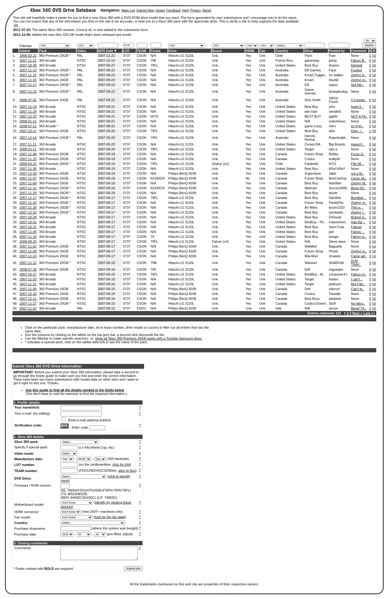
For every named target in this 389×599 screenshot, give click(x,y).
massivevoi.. (338, 222)
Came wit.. (359, 178)
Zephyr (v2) (220, 164)
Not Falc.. (358, 284)
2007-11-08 (27, 154)
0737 (126, 55)
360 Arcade (47, 60)
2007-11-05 (27, 232)
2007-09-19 (106, 154)
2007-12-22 (106, 55)
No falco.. (358, 303)
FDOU (141, 308)
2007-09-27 (106, 65)
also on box (127, 470)
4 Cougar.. (359, 100)
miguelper (336, 269)
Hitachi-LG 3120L (181, 55)
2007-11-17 (27, 85)
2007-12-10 (27, 212)
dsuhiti (334, 80)
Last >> (369, 313)
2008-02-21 (27, 55)
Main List (128, 10)
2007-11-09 (27, 183)
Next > (357, 313)
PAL (80, 55)
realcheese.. (338, 121)
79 (152, 236)
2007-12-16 (27, 173)
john (332, 106)
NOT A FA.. (359, 116)
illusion (334, 65)
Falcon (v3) (220, 241)
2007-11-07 (27, 178)
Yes (248, 55)
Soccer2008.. (339, 188)
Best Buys (312, 298)
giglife (333, 116)
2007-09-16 (106, 263)
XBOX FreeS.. (334, 100)
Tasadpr (335, 294)
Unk (262, 55)
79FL (154, 65)
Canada (281, 154)
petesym (335, 284)
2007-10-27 (27, 131)
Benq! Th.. (359, 308)
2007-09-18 (106, 178)
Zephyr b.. (358, 75)
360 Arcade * (48, 126)
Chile (279, 55)
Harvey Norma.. (310, 137)
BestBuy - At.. (315, 274)
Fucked (356, 70)
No (248, 178)
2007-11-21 (27, 60)
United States (285, 65)
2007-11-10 (27, 256)
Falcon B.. (358, 60)
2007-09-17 (106, 198)
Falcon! (356, 227)
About (206, 10)
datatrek (335, 298)
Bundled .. (358, 198)
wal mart (311, 111)
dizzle (333, 193)
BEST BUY (313, 116)
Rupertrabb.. (338, 137)
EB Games (313, 70)
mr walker (336, 75)
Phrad (333, 251)
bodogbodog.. (339, 91)
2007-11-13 (27, 70)
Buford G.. (358, 217)
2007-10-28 (27, 217)
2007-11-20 (27, 202)
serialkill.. (336, 111)
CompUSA (312, 144)
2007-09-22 (106, 70)
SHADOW (336, 263)
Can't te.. (357, 289)
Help (185, 10)
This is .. (357, 207)
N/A (153, 55)
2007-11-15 (27, 75)
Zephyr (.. (358, 212)
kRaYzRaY (337, 168)
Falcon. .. (358, 232)
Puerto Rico (284, 60)
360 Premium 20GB (53, 80)
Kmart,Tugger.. (315, 75)
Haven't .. (358, 144)
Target (309, 149)
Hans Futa (336, 227)
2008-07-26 (27, 269)
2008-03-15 (27, 164)
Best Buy (311, 65)
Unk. (215, 55)
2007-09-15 (106, 303)
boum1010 (337, 207)
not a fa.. (357, 173)
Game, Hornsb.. (311, 91)
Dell (307, 289)
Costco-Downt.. (316, 303)
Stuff (332, 303)
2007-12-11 (27, 298)
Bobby (333, 154)
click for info (121, 464)
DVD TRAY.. (356, 262)
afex (332, 131)
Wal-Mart (311, 256)
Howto (160, 10)
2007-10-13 (106, 60)
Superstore (313, 173)
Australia (281, 70)
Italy (278, 308)
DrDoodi (335, 217)
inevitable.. (337, 212)
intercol (334, 289)
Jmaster (335, 256)
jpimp (333, 60)
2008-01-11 (27, 121)
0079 (154, 116)
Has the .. (358, 222)
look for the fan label (110, 517)
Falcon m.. (359, 236)
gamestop (312, 60)
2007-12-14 (27, 137)
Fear (332, 55)
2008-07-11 (27, 126)
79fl (153, 60)
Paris (308, 55)
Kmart (309, 80)
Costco (310, 159)
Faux (332, 70)
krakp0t (334, 159)
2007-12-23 (27, 116)
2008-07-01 (27, 100)
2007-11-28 (27, 207)
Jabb (332, 173)
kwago (334, 236)
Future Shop (314, 154)
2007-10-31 (27, 222)
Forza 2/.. (358, 154)
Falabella (311, 164)
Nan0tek (335, 183)
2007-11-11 (27, 144)
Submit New (145, 10)
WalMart (311, 246)
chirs (332, 126)
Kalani (333, 279)
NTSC (81, 60)
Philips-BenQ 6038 (182, 173)
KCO (332, 164)
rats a (333, 149)
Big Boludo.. (338, 144)
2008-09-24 (27, 241)
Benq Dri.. (358, 188)
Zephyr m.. (359, 80)
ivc (16, 25)
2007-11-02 (27, 246)
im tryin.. (357, 126)
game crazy (313, 126)
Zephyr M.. (359, 183)
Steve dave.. (338, 241)
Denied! (357, 65)
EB (307, 85)
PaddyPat (336, 202)
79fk (153, 263)
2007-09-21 (106, 106)
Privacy (195, 10)
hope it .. (357, 106)
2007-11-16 (27, 236)
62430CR (157, 178)
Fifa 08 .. (357, 164)
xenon (333, 308)
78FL (154, 149)
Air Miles (311, 207)
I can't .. (357, 279)
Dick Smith (313, 100)
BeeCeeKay (338, 178)
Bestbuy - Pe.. (315, 222)
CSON (141, 55)
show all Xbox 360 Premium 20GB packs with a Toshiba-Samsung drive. (148, 338)
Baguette (335, 246)
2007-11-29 (27, 111)
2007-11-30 (27, 168)
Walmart (311, 188)
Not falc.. (357, 85)
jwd (331, 232)
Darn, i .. (357, 131)
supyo (333, 85)
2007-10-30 (27, 65)
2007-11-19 (27, 106)
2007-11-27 (27, 303)
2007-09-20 (106, 131)
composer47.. (339, 274)
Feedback (173, 10)
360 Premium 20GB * (55, 55)
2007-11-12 (27, 188)
